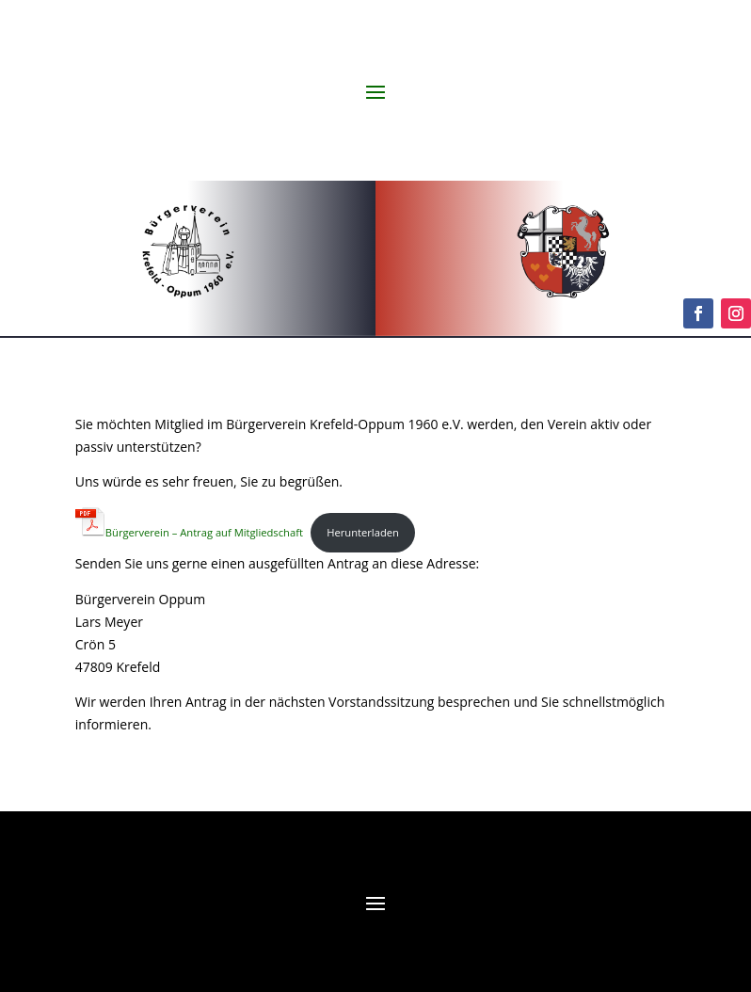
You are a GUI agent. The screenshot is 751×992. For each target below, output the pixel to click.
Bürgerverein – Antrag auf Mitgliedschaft (189, 532)
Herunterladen (363, 532)
